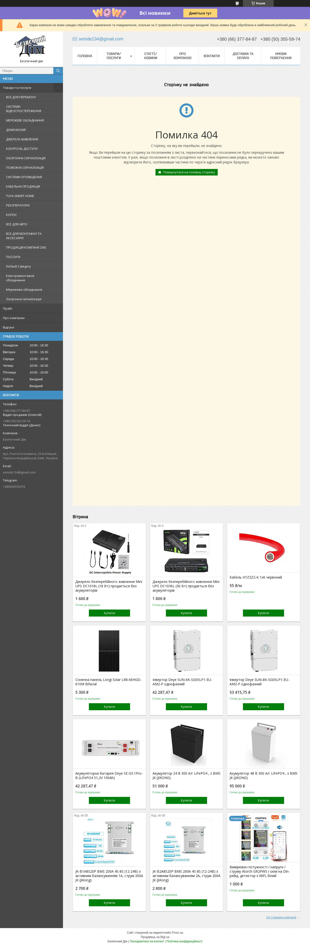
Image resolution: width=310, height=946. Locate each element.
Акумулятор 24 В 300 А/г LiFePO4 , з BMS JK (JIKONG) (186, 775)
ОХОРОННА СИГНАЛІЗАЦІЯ (26, 158)
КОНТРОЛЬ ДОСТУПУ (22, 148)
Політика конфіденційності (184, 941)
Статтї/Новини (150, 56)
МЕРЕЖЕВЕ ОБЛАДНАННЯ (25, 120)
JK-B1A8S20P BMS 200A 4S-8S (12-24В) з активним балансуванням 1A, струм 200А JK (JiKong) (109, 875)
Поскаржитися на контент (147, 941)
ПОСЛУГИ (13, 257)
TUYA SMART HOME (20, 196)
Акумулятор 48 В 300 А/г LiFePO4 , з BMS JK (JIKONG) (263, 775)
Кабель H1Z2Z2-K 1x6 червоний (256, 577)
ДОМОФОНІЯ (16, 130)
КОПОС (11, 215)
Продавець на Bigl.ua (155, 937)
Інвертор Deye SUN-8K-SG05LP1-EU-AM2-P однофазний (259, 682)
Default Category (18, 266)
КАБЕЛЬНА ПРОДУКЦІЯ (23, 186)
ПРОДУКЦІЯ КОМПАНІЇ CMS (26, 247)
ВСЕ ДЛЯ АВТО (16, 224)
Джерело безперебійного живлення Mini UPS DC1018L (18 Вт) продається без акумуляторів (108, 586)
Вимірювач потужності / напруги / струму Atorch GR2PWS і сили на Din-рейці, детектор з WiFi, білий (260, 871)
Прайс (7, 308)
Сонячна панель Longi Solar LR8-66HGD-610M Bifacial (108, 682)
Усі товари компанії (281, 917)
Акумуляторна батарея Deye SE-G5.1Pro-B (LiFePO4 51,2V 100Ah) (109, 775)
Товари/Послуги (114, 56)
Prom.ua (177, 932)
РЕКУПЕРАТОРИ (18, 205)
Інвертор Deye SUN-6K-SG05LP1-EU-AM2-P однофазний (182, 682)
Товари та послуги (17, 87)
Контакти (212, 56)
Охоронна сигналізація (23, 299)
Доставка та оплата (243, 56)
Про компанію (14, 318)
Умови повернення (281, 56)
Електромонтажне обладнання (20, 278)
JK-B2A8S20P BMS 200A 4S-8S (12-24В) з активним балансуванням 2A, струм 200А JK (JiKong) (186, 875)
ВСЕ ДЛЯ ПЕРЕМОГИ (21, 97)
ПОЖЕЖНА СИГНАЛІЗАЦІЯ (25, 167)
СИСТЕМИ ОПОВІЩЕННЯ (24, 177)
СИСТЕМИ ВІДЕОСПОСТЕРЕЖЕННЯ (23, 108)
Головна (85, 56)
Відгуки (8, 327)
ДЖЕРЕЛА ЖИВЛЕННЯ (22, 139)
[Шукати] (58, 70)
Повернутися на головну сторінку (189, 172)
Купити (109, 613)
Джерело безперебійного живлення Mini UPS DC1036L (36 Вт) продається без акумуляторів (186, 586)
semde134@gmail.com (19, 472)
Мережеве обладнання (24, 289)
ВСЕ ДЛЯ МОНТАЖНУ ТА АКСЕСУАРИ (23, 235)
